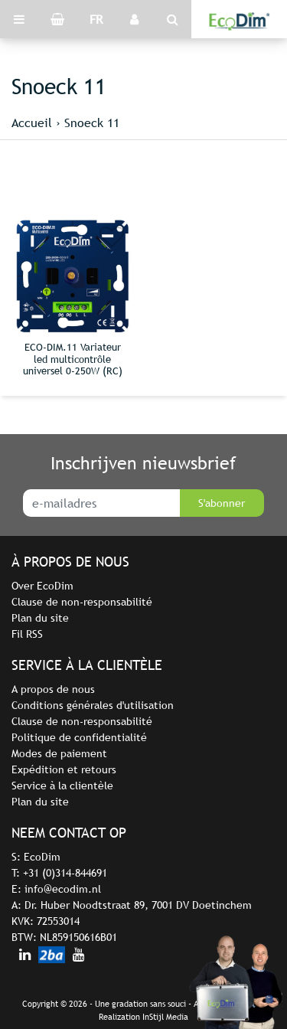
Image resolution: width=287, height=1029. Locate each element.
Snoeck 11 (91, 122)
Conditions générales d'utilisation (92, 705)
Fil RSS (27, 634)
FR (96, 19)
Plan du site (40, 618)
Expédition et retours (63, 769)
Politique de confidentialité (79, 737)
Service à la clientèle (62, 785)
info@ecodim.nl (62, 889)
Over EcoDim (42, 586)
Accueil (31, 122)
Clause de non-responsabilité (81, 602)
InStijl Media (165, 1017)
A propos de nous (53, 689)
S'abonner (221, 503)
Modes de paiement (59, 753)
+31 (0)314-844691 (65, 873)
